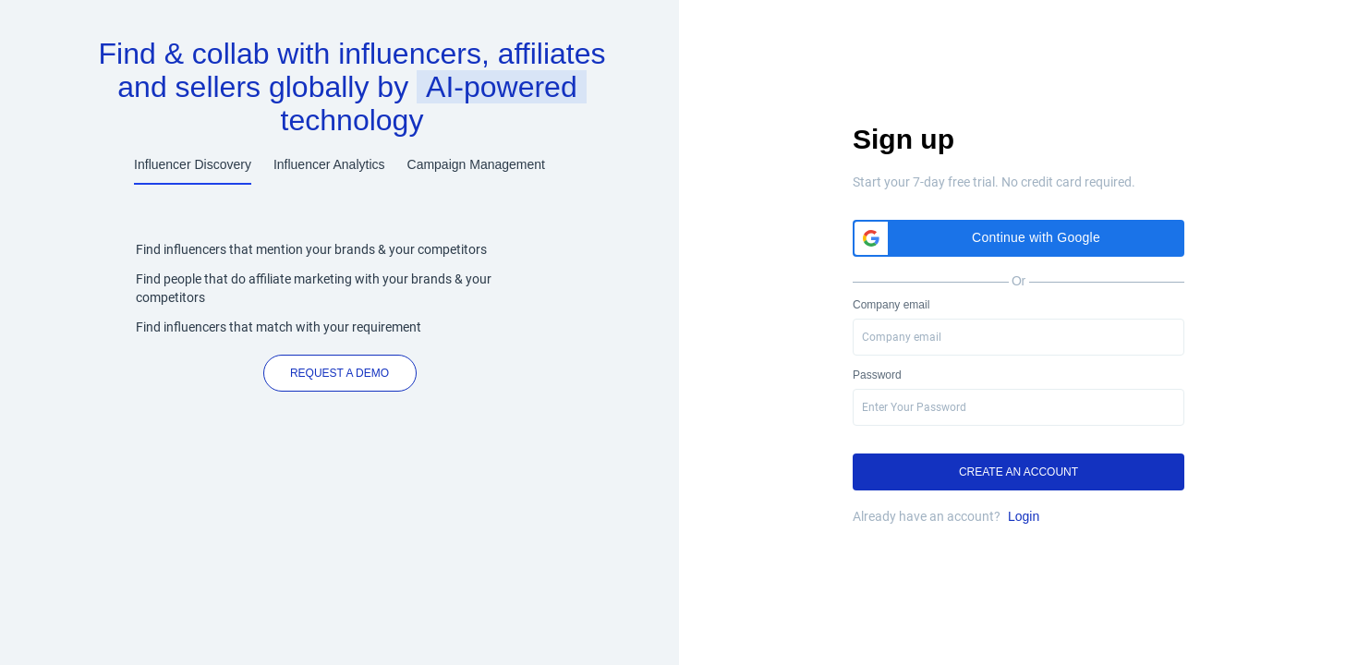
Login (1023, 516)
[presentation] (1018, 407)
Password (877, 375)
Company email (891, 304)
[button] (1018, 238)
